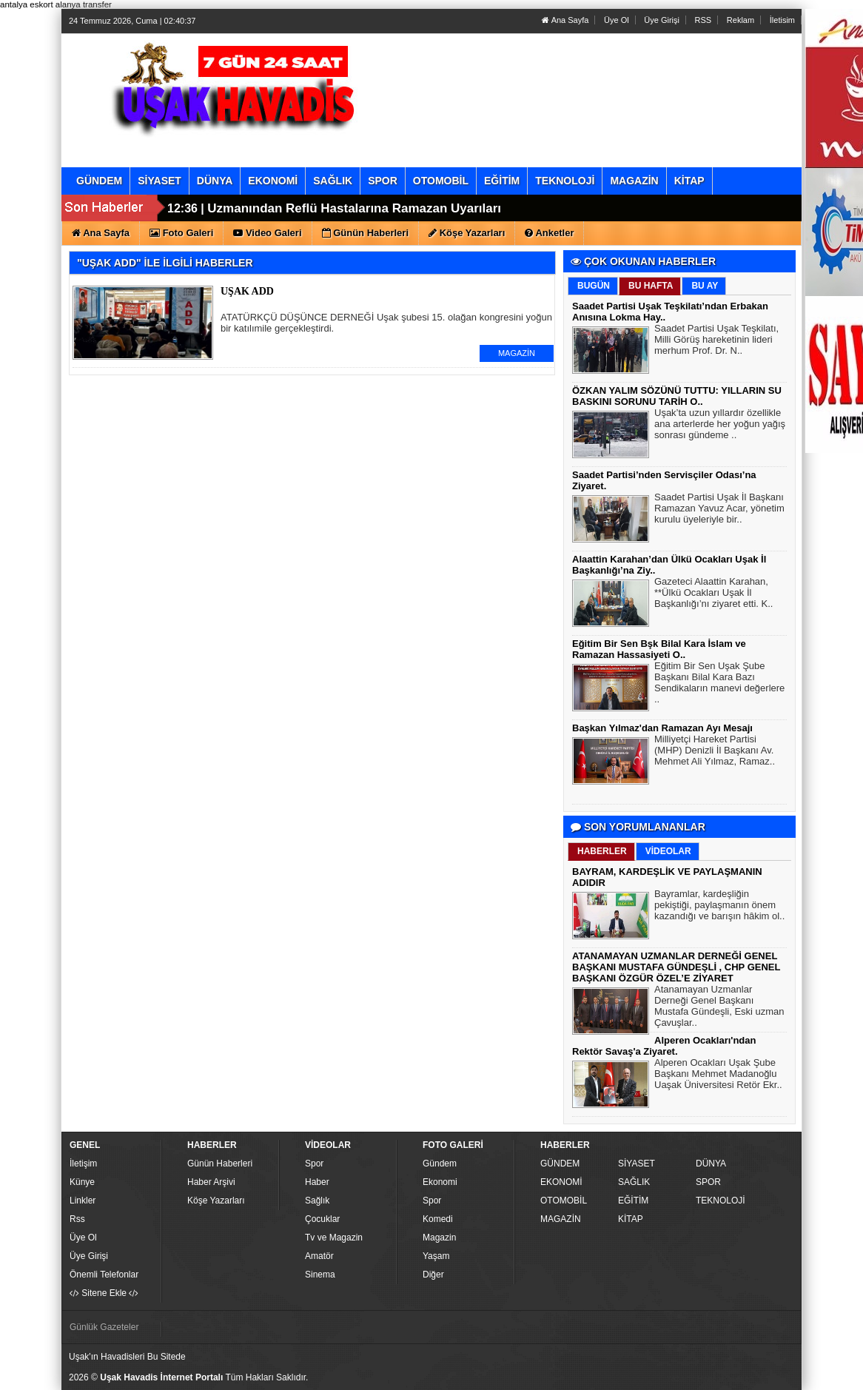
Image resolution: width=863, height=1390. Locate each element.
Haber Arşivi (211, 1182)
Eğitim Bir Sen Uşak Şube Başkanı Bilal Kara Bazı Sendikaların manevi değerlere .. (719, 684)
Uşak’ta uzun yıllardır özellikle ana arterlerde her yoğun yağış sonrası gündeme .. (719, 425)
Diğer (433, 1274)
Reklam (740, 20)
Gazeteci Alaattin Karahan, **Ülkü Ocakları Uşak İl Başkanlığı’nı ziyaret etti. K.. (713, 594)
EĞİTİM (633, 1200)
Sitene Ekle (104, 1293)
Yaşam (436, 1256)
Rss (77, 1219)
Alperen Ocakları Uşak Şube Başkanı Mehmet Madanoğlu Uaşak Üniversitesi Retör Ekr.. (718, 1075)
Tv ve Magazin (334, 1237)
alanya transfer (84, 4)
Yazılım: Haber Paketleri (709, 1378)
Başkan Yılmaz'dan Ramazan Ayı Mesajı (662, 727)
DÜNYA (711, 1163)
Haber (317, 1182)
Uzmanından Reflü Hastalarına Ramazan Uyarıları (354, 208)
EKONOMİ (561, 1182)
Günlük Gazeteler (104, 1327)
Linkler (82, 1200)
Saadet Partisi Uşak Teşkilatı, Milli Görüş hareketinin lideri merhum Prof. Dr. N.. (716, 341)
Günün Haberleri (219, 1163)
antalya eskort (26, 4)
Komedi (438, 1219)
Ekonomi (440, 1182)
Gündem (440, 1163)
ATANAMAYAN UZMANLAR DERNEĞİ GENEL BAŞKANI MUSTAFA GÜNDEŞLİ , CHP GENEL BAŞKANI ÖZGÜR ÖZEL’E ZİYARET (676, 967)
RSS (703, 20)
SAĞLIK (634, 1182)
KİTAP (630, 1219)
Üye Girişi (661, 20)
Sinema (320, 1274)
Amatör (319, 1256)
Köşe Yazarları (216, 1200)
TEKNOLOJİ (720, 1200)
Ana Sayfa (565, 20)
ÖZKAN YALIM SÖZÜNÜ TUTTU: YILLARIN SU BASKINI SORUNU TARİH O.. (677, 396)
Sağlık (317, 1200)
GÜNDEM (560, 1163)
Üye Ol (616, 20)
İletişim (83, 1163)
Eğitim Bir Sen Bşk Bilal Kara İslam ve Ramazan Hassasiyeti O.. (659, 649)
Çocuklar (322, 1219)
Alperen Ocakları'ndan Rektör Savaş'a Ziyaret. (664, 1046)
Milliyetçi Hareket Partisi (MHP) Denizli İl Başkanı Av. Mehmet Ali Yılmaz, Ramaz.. (714, 751)
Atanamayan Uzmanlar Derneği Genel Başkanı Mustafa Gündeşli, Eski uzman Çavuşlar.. (719, 1008)
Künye (82, 1182)
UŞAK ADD (247, 291)
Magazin (439, 1237)
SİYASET (636, 1163)
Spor (314, 1163)
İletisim (782, 20)
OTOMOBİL (563, 1200)
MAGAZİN (516, 353)
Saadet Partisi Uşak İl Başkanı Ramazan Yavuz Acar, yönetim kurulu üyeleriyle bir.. (719, 509)
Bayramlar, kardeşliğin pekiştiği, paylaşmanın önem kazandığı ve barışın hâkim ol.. (719, 906)
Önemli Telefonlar (104, 1274)
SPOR (708, 1182)
